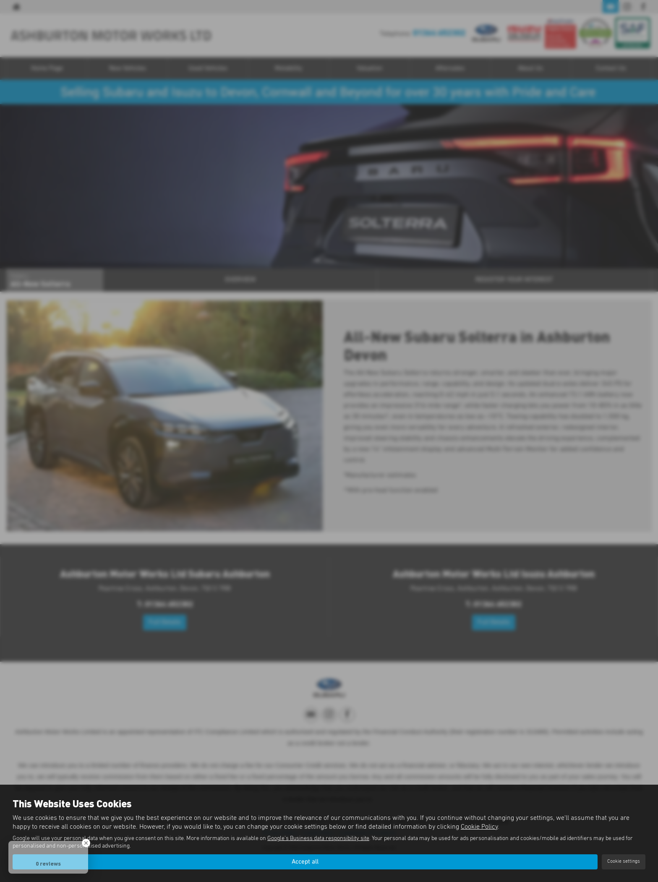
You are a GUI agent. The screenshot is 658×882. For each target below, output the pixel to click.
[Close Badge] (86, 843)
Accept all (305, 861)
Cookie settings (623, 861)
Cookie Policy (479, 826)
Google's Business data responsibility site (318, 838)
